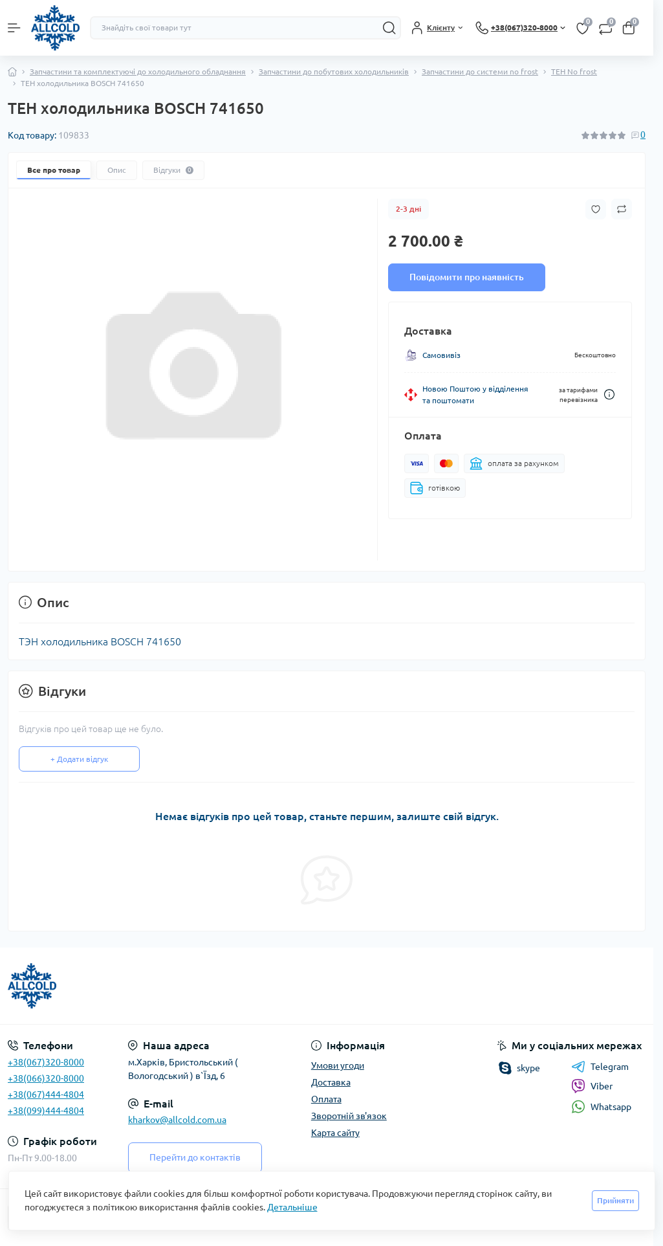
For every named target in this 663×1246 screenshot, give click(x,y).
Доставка (331, 1082)
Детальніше (292, 1207)
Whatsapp (601, 1106)
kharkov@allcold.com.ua (177, 1120)
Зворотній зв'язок (349, 1116)
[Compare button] (621, 209)
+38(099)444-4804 (46, 1111)
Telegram (600, 1067)
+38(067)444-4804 (46, 1094)
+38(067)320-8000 (46, 1062)
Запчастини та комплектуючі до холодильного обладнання (138, 71)
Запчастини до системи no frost (480, 71)
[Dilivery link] (609, 394)
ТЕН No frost (574, 71)
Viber (592, 1086)
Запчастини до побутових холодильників (334, 71)
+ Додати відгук (79, 759)
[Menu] (14, 27)
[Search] (389, 27)
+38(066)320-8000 (46, 1078)
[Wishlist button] (595, 209)
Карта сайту (335, 1133)
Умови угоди (337, 1065)
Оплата (326, 1099)
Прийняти (615, 1200)
